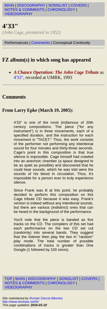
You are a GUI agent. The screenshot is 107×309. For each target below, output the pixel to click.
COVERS (78, 5)
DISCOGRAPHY (31, 5)
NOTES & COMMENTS (25, 9)
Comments (40, 42)
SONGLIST (57, 5)
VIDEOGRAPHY (19, 14)
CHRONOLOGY (61, 9)
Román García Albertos (45, 298)
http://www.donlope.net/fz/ (20, 301)
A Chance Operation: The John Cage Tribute (56, 72)
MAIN (9, 5)
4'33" (18, 77)
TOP (8, 279)
